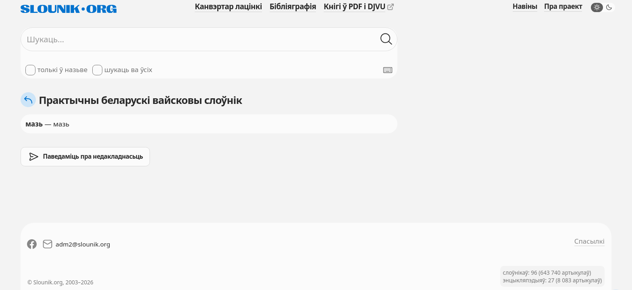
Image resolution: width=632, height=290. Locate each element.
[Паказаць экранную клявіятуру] (388, 70)
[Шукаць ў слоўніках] (386, 39)
